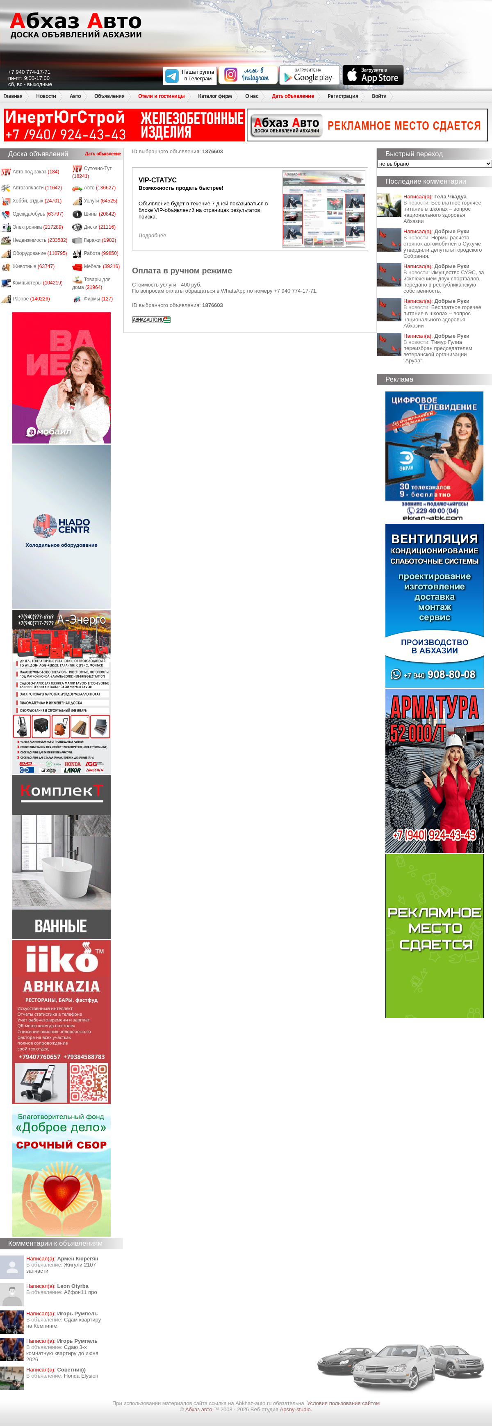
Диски (100, 227)
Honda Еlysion (81, 1376)
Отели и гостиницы (161, 96)
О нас (251, 96)
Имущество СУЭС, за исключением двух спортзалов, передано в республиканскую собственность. (443, 281)
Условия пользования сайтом (343, 1403)
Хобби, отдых (37, 201)
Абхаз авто (199, 1409)
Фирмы (98, 299)
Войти (379, 96)
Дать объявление (293, 96)
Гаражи (100, 240)
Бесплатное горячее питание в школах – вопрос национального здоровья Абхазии (442, 212)
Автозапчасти (37, 188)
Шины (100, 214)
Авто (75, 96)
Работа (101, 253)
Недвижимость (40, 240)
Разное (31, 299)
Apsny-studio (295, 1409)
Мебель (102, 266)
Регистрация (343, 96)
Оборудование (40, 253)
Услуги (101, 201)
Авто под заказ (36, 172)
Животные (34, 266)
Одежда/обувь (38, 214)
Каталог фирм (215, 96)
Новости (46, 96)
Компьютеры (38, 283)
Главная (13, 96)
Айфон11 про (80, 1292)
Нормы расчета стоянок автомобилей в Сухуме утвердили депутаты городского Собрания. (442, 246)
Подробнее (152, 235)
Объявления (109, 96)
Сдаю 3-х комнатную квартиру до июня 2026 (62, 1353)
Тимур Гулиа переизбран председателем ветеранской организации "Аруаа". (437, 351)
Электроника (38, 227)
